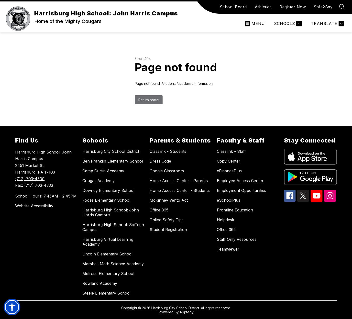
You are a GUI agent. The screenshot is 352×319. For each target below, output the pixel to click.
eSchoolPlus (228, 200)
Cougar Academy (98, 180)
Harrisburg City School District (110, 151)
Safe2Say (323, 6)
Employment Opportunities (241, 190)
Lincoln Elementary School (107, 254)
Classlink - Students (168, 151)
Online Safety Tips (167, 219)
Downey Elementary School (108, 190)
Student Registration (168, 229)
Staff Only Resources (236, 239)
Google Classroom (167, 170)
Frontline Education (235, 210)
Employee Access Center (240, 180)
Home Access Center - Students (180, 190)
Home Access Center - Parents (179, 180)
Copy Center (228, 161)
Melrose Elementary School (108, 273)
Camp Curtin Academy (103, 170)
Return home (148, 100)
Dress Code (160, 161)
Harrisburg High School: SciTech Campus (113, 227)
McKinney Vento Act (169, 200)
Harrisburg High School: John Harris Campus (110, 212)
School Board (233, 6)
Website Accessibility (34, 205)
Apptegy (187, 312)
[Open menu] (255, 24)
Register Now (292, 6)
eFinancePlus (229, 170)
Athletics (263, 6)
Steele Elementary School (106, 293)
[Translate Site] (327, 24)
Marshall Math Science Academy (113, 263)
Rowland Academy (99, 283)
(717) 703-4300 (29, 178)
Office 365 (159, 210)
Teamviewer (228, 249)
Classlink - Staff (231, 151)
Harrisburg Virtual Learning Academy (107, 242)
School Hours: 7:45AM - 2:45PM (46, 196)
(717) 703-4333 (38, 185)
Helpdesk (225, 219)
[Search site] (342, 7)
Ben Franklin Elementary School (112, 161)
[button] (12, 307)
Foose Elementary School (106, 200)
